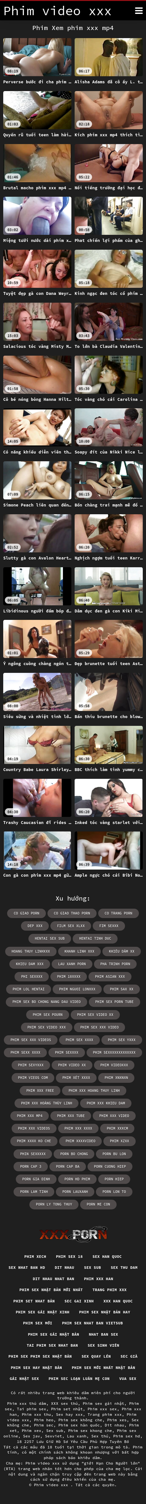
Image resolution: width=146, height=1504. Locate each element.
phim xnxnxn (116, 1077)
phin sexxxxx (33, 1154)
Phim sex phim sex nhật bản (40, 1356)
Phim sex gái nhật (103, 1403)
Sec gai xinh (79, 1301)
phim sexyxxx (31, 1065)
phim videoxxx (114, 1065)
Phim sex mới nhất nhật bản (103, 1367)
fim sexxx (108, 926)
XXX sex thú (64, 1403)
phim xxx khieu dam (106, 1103)
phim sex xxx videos (30, 1040)
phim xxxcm (117, 1128)
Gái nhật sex (24, 1378)
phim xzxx (119, 1141)
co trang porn (118, 913)
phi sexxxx (31, 976)
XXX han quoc (118, 1301)
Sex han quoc (107, 1256)
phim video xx (72, 1065)
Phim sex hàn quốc (79, 1425)
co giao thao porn (72, 913)
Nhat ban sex (103, 1334)
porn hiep (114, 1179)
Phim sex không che (80, 1419)
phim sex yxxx (122, 1040)
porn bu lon (114, 1154)
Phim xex (31, 1430)
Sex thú (100, 1436)
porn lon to (114, 1191)
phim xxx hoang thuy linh (94, 1090)
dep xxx (34, 926)
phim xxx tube (71, 1115)
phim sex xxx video (99, 1027)
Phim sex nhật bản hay (104, 1312)
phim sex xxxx (79, 1040)
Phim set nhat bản (34, 1301)
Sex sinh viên (103, 1345)
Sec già (129, 1356)
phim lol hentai (29, 989)
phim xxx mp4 (29, 1115)
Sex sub (92, 1267)
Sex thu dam (124, 1267)
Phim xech (35, 1256)
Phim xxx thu (36, 1414)
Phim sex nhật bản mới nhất (51, 1289)
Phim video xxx (52, 1484)
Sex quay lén (96, 1356)
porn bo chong (74, 1154)
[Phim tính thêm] (139, 10)
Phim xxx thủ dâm (26, 1403)
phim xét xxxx (76, 1077)
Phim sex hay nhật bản (36, 1367)
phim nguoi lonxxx (77, 989)
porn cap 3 (30, 1166)
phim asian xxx (110, 976)
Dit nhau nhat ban (53, 1278)
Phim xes (117, 1419)
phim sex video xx (95, 1014)
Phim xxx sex (102, 1408)
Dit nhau (64, 1267)
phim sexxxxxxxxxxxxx (114, 1052)
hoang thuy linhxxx (31, 951)
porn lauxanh (75, 1191)
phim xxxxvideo (80, 1141)
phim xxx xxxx (78, 1128)
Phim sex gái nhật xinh (42, 1312)
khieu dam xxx (30, 964)
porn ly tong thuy (54, 1204)
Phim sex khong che (90, 1430)
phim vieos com (33, 1077)
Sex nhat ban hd (26, 1267)
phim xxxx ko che (34, 1141)
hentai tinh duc (95, 938)
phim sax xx (121, 989)
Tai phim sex (31, 1408)
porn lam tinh (34, 1191)
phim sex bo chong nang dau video (46, 1001)
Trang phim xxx (109, 1289)
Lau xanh (76, 1436)
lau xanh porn (72, 964)
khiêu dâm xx (121, 951)
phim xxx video (114, 1115)
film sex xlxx (71, 926)
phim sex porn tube (114, 1001)
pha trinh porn (115, 964)
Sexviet (53, 1436)
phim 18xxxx (68, 976)
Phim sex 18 (69, 1256)
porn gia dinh (36, 1179)
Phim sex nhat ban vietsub (92, 1323)
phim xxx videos (34, 1128)
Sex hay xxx (69, 1414)
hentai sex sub (50, 938)
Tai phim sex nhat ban (52, 1345)
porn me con (98, 1204)
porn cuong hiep (110, 1166)
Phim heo (43, 1419)
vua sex (127, 1378)
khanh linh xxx (79, 951)
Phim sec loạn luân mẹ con (79, 1378)
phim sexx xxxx (25, 1052)
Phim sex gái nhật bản (53, 1334)
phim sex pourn (47, 1014)
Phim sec (43, 1425)
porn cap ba (67, 1166)
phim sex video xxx (46, 1027)
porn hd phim (77, 1179)
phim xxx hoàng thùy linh (46, 1103)
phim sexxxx (66, 1052)
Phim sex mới (37, 1323)
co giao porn (26, 913)
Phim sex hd (126, 1436)
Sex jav (31, 1436)
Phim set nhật (67, 1408)
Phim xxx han (98, 1278)
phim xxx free (40, 1090)
